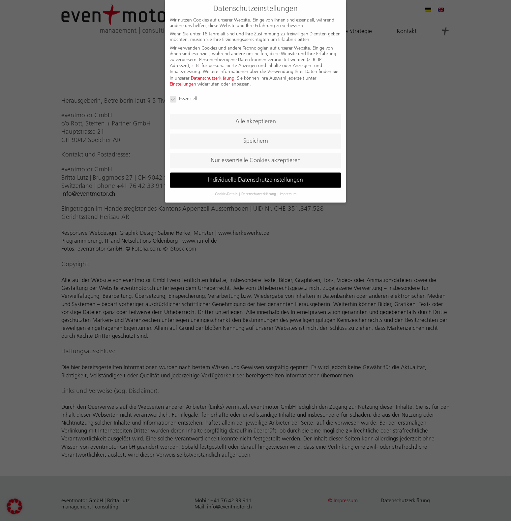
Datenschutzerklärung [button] (259, 189)
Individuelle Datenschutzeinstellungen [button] (255, 174)
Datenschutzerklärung (212, 73)
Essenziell (183, 93)
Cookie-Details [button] (226, 189)
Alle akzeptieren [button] (255, 116)
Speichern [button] (255, 135)
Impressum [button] (288, 189)
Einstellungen (183, 79)
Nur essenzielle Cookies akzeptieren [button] (256, 155)
